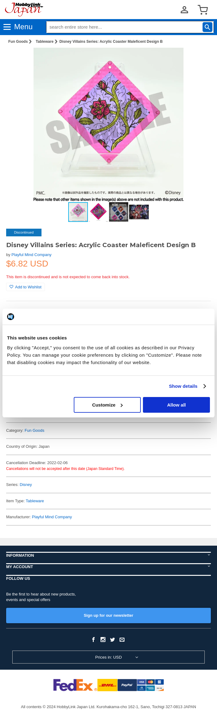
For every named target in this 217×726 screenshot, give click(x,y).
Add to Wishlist (25, 287)
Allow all (176, 404)
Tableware (44, 41)
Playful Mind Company (31, 254)
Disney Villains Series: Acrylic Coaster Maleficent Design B (111, 41)
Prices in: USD (108, 657)
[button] (200, 59)
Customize (107, 404)
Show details (183, 386)
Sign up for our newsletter (108, 615)
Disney (26, 484)
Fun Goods (18, 41)
